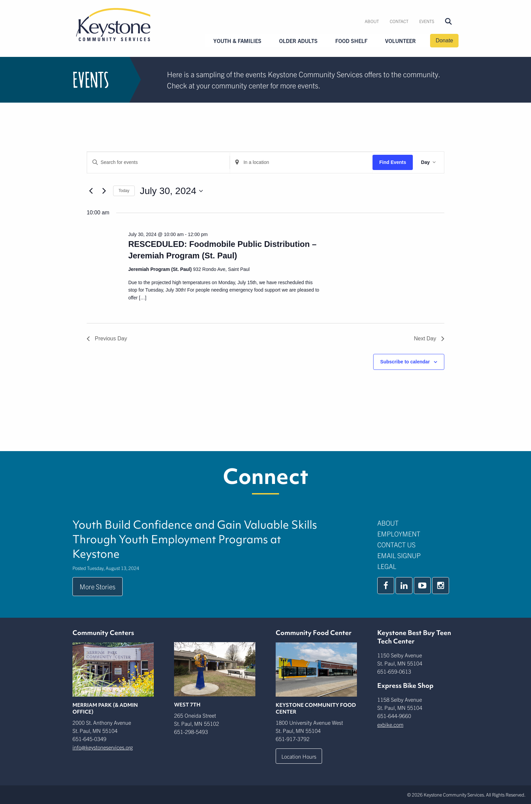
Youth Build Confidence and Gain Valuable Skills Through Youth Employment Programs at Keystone (194, 539)
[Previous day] (91, 191)
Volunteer (400, 40)
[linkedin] (404, 585)
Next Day (429, 338)
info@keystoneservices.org (102, 747)
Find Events (392, 162)
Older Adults (298, 40)
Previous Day (107, 338)
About (372, 21)
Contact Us (396, 544)
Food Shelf (351, 40)
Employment (398, 533)
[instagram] (440, 585)
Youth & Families (237, 40)
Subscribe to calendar (405, 361)
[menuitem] (371, 21)
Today (124, 190)
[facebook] (385, 585)
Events (426, 21)
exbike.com (390, 724)
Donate (444, 40)
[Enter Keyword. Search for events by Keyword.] (158, 162)
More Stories (97, 586)
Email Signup (399, 555)
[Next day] (104, 191)
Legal (386, 566)
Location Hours (298, 756)
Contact (399, 21)
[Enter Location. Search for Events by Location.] (301, 162)
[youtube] (422, 585)
